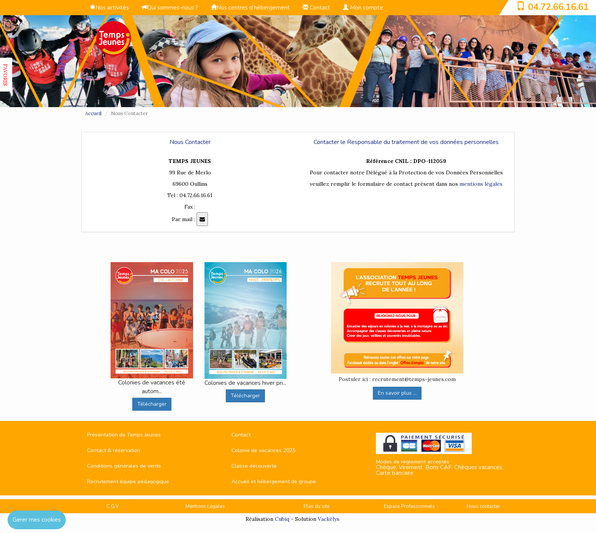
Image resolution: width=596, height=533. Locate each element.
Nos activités (109, 7)
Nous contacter (483, 506)
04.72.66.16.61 (558, 7)
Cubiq (282, 519)
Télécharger (151, 404)
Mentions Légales (205, 506)
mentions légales (481, 183)
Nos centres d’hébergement (250, 7)
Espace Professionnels (409, 506)
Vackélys (328, 519)
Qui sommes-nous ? (170, 7)
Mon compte (363, 7)
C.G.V (112, 506)
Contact (316, 7)
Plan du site (317, 506)
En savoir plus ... (397, 393)
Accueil (93, 113)
